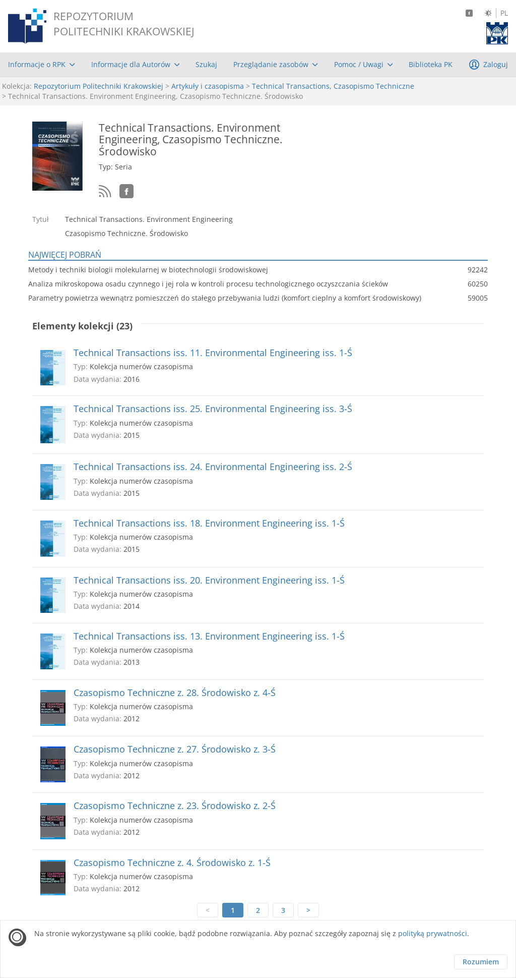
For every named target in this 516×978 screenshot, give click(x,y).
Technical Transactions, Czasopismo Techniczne (333, 86)
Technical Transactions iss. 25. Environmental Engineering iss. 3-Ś (213, 409)
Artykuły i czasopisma (207, 86)
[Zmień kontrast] (488, 13)
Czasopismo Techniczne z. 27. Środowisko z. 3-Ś (175, 749)
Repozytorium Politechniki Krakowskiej (98, 86)
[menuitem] (41, 64)
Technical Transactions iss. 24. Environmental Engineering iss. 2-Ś (213, 467)
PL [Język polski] (504, 13)
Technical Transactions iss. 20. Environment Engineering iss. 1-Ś (209, 580)
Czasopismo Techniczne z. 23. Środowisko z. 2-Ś (175, 806)
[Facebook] (469, 13)
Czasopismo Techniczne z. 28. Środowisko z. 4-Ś (175, 693)
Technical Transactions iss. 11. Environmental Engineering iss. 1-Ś (213, 353)
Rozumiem (481, 961)
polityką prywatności (432, 933)
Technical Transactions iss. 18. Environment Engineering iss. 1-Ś (209, 523)
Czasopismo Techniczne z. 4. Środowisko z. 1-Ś (172, 863)
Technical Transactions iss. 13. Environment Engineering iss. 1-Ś (209, 636)
